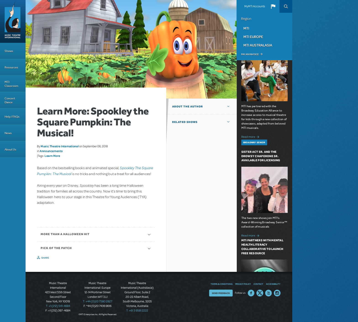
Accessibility (273, 284)
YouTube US (268, 293)
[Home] (13, 21)
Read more (251, 136)
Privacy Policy (243, 284)
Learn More (52, 156)
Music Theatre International (60, 146)
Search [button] (285, 6)
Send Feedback (221, 293)
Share (45, 257)
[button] (273, 6)
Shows (9, 51)
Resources (11, 67)
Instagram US (277, 293)
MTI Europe (253, 36)
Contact (258, 284)
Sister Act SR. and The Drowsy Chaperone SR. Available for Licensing (260, 156)
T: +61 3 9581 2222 (137, 310)
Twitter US (259, 293)
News (8, 133)
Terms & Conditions (221, 284)
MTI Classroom (11, 84)
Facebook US (251, 293)
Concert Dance (10, 100)
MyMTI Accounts (254, 6)
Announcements (51, 151)
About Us (10, 149)
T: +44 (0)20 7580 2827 (97, 301)
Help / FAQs (12, 117)
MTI (246, 28)
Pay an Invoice (250, 54)
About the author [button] (187, 106)
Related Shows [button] (184, 122)
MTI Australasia (257, 45)
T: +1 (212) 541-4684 (58, 306)
